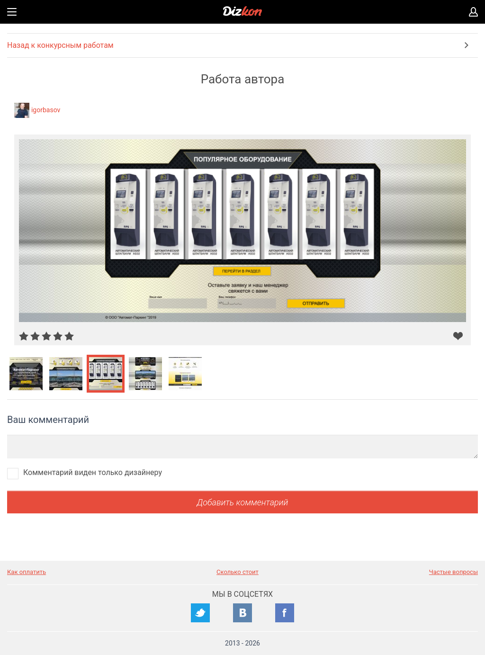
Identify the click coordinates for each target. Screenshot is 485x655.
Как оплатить (26, 571)
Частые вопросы (453, 571)
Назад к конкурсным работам (60, 45)
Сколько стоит (237, 571)
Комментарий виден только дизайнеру (92, 472)
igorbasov (45, 110)
